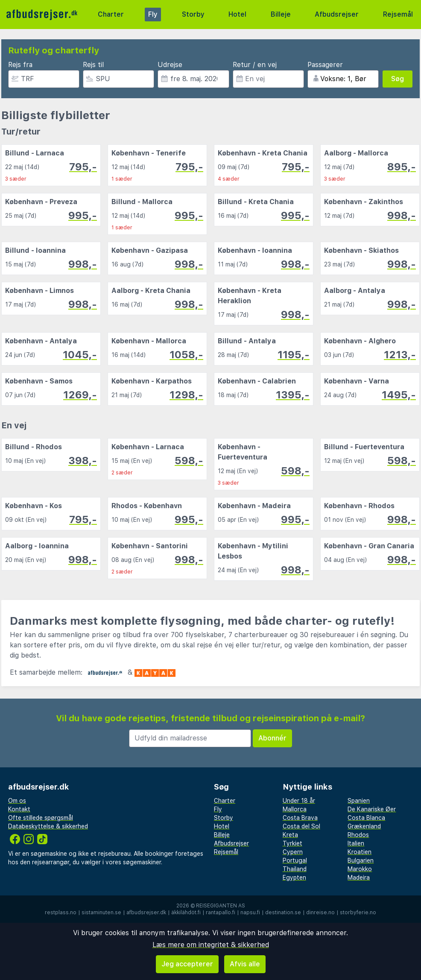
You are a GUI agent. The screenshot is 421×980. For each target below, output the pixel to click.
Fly (153, 14)
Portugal (295, 860)
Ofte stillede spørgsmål (40, 817)
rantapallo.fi (220, 913)
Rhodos (358, 834)
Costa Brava (300, 817)
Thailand (295, 869)
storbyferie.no (358, 913)
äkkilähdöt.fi (186, 913)
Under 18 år (299, 800)
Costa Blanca (366, 817)
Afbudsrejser (337, 14)
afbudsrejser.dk (146, 913)
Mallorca (295, 809)
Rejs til (93, 65)
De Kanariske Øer (372, 809)
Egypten (294, 877)
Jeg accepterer (187, 964)
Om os (17, 800)
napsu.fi (250, 913)
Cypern (293, 851)
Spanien (359, 800)
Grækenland (364, 826)
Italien (356, 843)
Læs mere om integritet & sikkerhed (210, 945)
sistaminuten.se (101, 913)
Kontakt (19, 809)
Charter (111, 14)
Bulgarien (361, 860)
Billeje (281, 14)
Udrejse (170, 65)
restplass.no (60, 913)
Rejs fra (20, 65)
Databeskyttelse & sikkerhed (48, 826)
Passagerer (325, 65)
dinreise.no (320, 913)
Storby (193, 14)
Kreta (290, 834)
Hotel (237, 14)
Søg (397, 79)
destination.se (283, 913)
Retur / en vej (255, 65)
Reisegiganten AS (220, 906)
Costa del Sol (301, 826)
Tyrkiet (292, 843)
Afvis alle (245, 964)
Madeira (359, 877)
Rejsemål (398, 14)
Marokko (360, 869)
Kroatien (359, 851)
